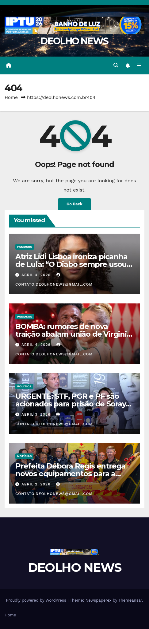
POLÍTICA (24, 386)
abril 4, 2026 (36, 275)
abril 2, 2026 (36, 484)
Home (11, 97)
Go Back (74, 204)
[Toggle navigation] (139, 65)
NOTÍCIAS (24, 456)
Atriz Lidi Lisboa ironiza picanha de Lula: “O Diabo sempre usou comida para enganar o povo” (71, 264)
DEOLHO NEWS (74, 41)
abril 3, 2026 (36, 414)
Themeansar (130, 600)
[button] (115, 65)
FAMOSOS (24, 246)
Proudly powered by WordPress (36, 600)
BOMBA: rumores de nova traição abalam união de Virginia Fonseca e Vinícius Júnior (73, 334)
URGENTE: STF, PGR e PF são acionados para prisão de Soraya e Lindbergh (72, 404)
